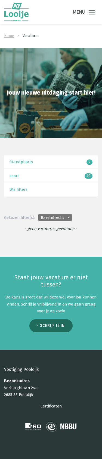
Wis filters (18, 188)
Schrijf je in (52, 324)
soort (51, 174)
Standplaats (51, 160)
